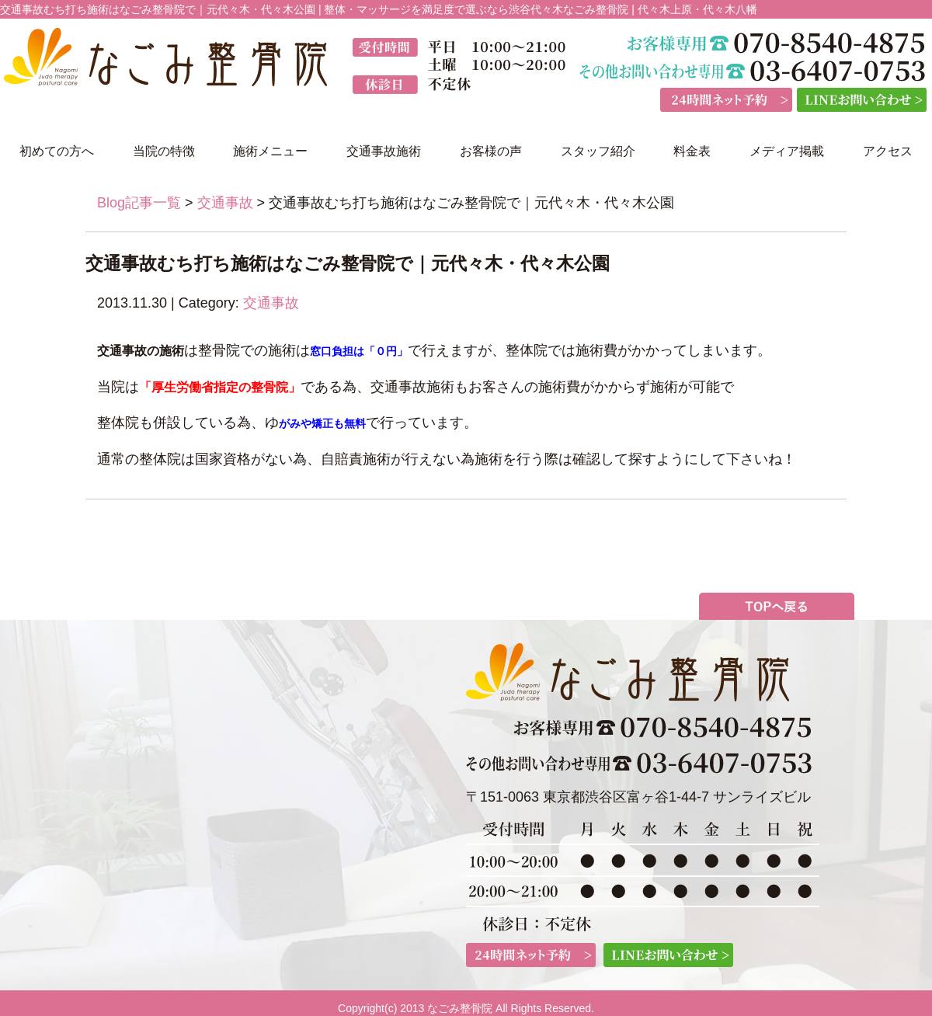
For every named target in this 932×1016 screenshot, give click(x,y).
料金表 (692, 151)
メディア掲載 (786, 151)
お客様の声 (491, 151)
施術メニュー (270, 151)
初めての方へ (56, 151)
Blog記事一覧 (139, 203)
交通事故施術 (383, 151)
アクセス (888, 151)
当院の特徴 (164, 151)
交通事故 (225, 203)
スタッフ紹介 (598, 151)
